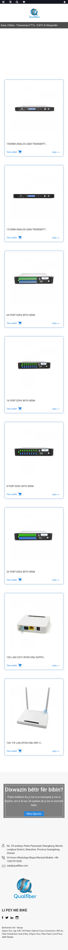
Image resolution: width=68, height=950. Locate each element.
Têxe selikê (11, 152)
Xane (3, 25)
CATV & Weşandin (47, 25)
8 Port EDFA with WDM (20, 486)
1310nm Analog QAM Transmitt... (26, 229)
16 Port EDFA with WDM (20, 400)
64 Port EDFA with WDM (20, 315)
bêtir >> (55, 152)
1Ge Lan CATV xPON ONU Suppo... (25, 657)
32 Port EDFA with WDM (20, 571)
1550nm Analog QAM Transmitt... (26, 143)
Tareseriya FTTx (26, 25)
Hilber (11, 25)
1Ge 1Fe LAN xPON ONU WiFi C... (24, 742)
